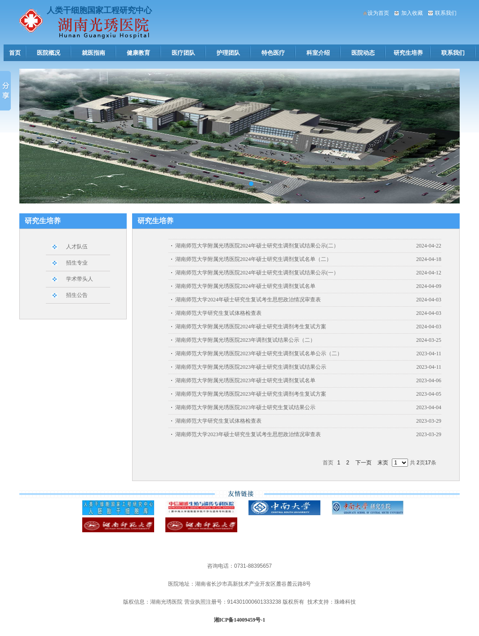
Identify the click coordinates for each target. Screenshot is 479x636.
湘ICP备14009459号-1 (240, 620)
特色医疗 (273, 52)
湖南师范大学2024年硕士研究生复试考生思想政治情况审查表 (248, 299)
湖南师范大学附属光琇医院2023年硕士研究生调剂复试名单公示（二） (258, 353)
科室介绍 (318, 52)
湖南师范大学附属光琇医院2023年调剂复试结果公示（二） (245, 340)
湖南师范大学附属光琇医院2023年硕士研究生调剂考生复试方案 (250, 394)
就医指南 (93, 52)
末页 (382, 462)
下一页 (363, 462)
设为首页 (378, 13)
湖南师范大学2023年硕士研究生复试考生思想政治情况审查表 (248, 434)
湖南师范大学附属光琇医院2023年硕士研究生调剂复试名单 (245, 380)
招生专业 (77, 263)
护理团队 (228, 52)
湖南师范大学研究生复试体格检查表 (218, 313)
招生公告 (77, 295)
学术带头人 (79, 279)
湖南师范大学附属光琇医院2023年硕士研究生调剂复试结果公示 (250, 367)
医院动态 (363, 52)
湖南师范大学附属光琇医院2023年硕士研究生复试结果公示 (245, 407)
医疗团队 (183, 52)
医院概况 (48, 52)
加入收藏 (412, 13)
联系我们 (446, 13)
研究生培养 (408, 52)
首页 (15, 52)
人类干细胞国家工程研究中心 (99, 10)
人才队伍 (77, 246)
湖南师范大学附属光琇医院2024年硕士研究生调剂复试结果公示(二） (257, 246)
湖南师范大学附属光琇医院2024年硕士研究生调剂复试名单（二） (253, 259)
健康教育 (138, 52)
